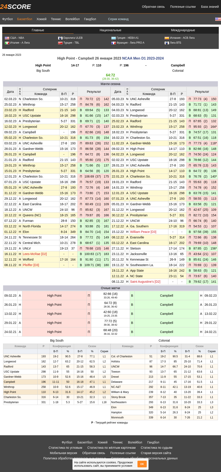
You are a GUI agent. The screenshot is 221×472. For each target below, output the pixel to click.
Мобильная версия (63, 453)
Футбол (7, 19)
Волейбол (72, 19)
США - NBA (14, 37)
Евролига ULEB (70, 37)
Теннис (56, 19)
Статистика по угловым (65, 447)
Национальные (110, 30)
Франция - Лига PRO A (127, 42)
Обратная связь (153, 6)
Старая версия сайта (156, 453)
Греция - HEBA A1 (125, 37)
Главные (38, 30)
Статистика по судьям (156, 447)
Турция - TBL (68, 42)
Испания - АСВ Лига (179, 37)
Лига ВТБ (173, 42)
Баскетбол (24, 19)
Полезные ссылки (183, 6)
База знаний (210, 6)
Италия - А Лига (17, 42)
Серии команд (118, 19)
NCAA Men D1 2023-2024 (143, 58)
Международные (183, 30)
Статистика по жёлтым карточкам (111, 447)
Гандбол (90, 19)
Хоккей (41, 19)
